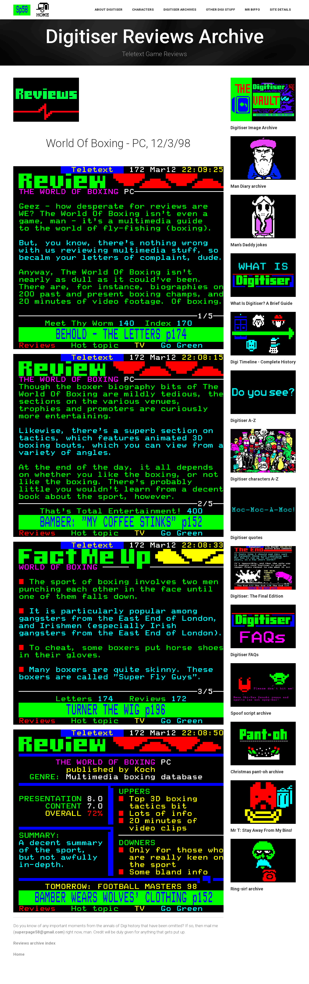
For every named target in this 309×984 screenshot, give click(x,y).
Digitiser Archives (179, 9)
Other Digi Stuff (220, 9)
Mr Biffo (252, 9)
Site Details (280, 9)
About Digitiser (108, 9)
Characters (143, 9)
